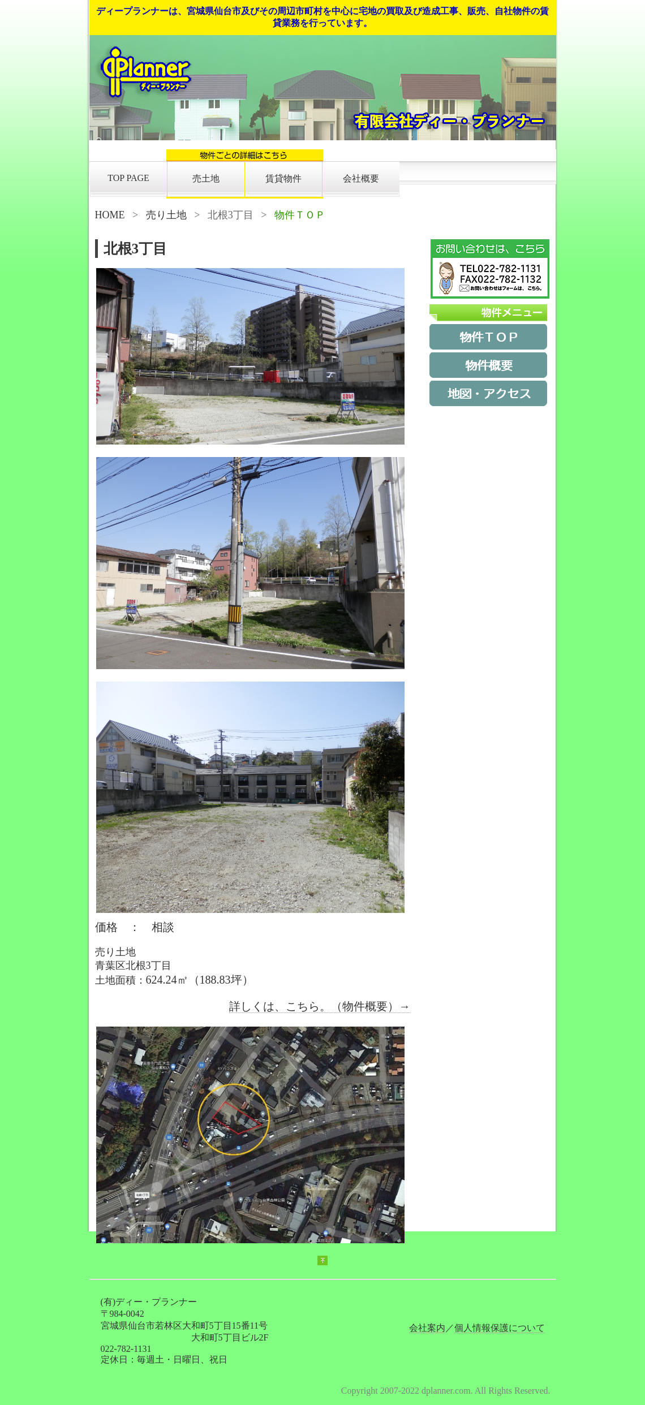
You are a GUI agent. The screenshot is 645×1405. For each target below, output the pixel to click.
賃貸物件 (283, 178)
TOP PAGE (128, 178)
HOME (110, 215)
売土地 (206, 178)
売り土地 (166, 215)
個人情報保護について (499, 1328)
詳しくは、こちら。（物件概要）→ (319, 1006)
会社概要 (361, 178)
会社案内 (427, 1328)
